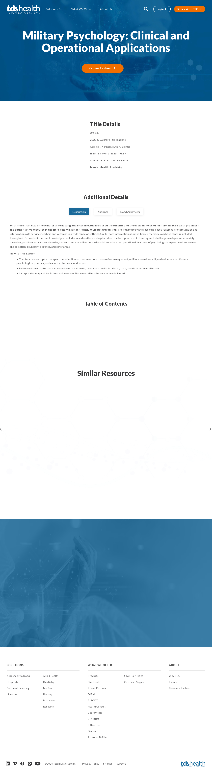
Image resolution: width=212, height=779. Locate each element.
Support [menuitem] (121, 763)
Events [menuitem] (173, 681)
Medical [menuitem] (48, 688)
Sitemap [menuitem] (108, 763)
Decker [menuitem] (92, 731)
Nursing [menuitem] (48, 694)
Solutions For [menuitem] (54, 9)
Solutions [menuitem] (15, 665)
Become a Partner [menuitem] (179, 688)
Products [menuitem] (93, 675)
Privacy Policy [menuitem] (90, 763)
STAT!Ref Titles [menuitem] (133, 675)
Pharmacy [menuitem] (49, 700)
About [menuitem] (174, 665)
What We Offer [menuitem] (81, 9)
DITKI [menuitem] (91, 694)
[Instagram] (30, 764)
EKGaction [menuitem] (94, 724)
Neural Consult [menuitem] (97, 706)
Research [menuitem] (48, 706)
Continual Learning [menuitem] (18, 688)
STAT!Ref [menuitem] (93, 718)
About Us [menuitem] (106, 9)
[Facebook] (22, 764)
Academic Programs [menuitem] (18, 675)
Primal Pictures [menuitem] (97, 688)
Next (210, 429)
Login (160, 8)
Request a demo (101, 68)
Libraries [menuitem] (12, 694)
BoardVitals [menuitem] (95, 712)
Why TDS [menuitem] (174, 675)
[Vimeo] (15, 763)
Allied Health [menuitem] (50, 675)
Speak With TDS (187, 8)
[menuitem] (61, 665)
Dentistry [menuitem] (49, 681)
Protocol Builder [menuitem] (97, 737)
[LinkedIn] (8, 763)
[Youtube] (38, 763)
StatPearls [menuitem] (94, 681)
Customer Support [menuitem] (135, 681)
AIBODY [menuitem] (93, 700)
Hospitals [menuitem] (12, 681)
